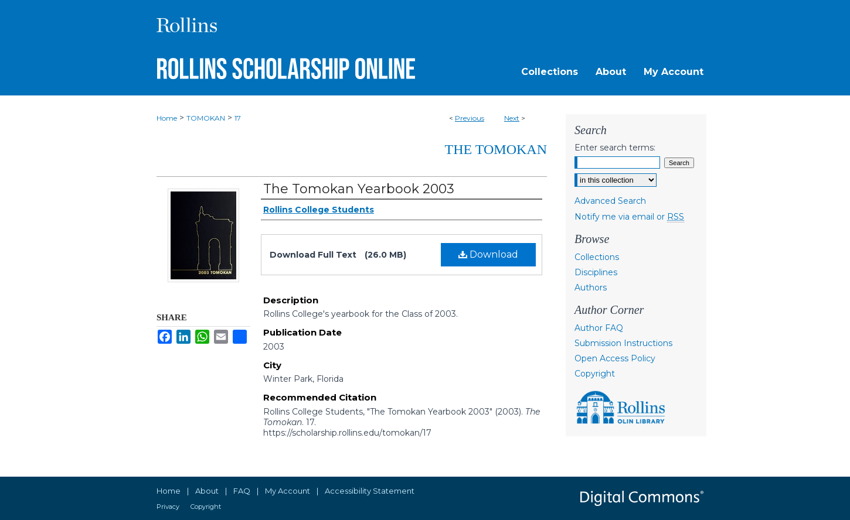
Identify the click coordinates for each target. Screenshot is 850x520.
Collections (596, 257)
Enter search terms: (614, 147)
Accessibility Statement (369, 490)
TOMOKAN (205, 118)
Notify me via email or (629, 216)
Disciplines (595, 272)
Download (488, 254)
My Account (287, 490)
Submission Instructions (623, 343)
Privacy (168, 506)
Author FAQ (598, 328)
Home (167, 118)
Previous (469, 118)
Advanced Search (610, 201)
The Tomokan (496, 149)
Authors (590, 287)
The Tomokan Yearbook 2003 (358, 189)
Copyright (594, 373)
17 (237, 118)
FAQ (241, 490)
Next (511, 118)
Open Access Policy (614, 358)
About (207, 490)
